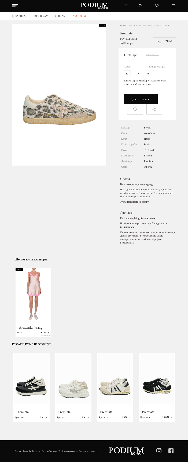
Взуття (151, 25)
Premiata (126, 33)
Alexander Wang (30, 335)
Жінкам (137, 25)
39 (138, 73)
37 (127, 73)
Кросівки (165, 25)
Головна (123, 25)
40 (148, 73)
